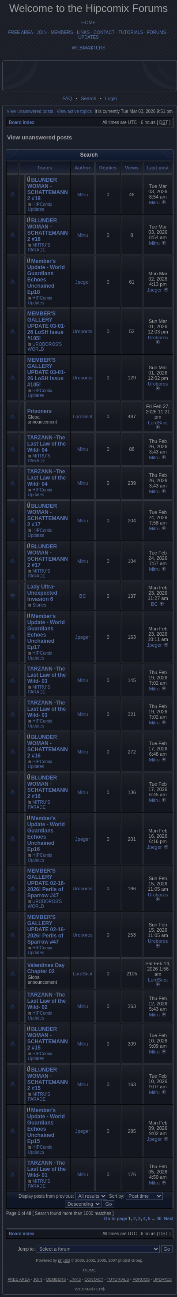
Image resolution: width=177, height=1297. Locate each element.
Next (169, 1218)
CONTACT (104, 32)
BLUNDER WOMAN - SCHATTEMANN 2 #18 (47, 189)
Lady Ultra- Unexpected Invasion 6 (42, 593)
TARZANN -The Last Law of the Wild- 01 (46, 1169)
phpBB (64, 1260)
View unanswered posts (30, 111)
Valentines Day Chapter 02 (46, 968)
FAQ (67, 98)
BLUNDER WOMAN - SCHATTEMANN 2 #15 (47, 1038)
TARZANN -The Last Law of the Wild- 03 (46, 675)
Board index (21, 122)
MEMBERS (62, 32)
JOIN (42, 32)
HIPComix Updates (40, 207)
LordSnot (83, 416)
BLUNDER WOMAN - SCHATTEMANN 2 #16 (47, 746)
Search (88, 98)
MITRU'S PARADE (39, 247)
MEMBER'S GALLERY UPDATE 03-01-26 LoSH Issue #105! (46, 326)
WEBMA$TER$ (88, 47)
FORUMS (156, 32)
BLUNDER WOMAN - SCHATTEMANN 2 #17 (47, 515)
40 (159, 1218)
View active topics (74, 111)
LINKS (83, 32)
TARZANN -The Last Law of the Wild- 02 (46, 1001)
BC (82, 596)
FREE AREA (20, 32)
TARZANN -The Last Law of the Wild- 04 (46, 444)
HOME (88, 22)
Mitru (82, 194)
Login (111, 98)
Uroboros (83, 331)
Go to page (115, 1218)
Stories (39, 605)
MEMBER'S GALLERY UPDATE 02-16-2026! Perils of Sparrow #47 (46, 883)
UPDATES (88, 37)
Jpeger (82, 282)
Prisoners (39, 411)
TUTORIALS (130, 32)
